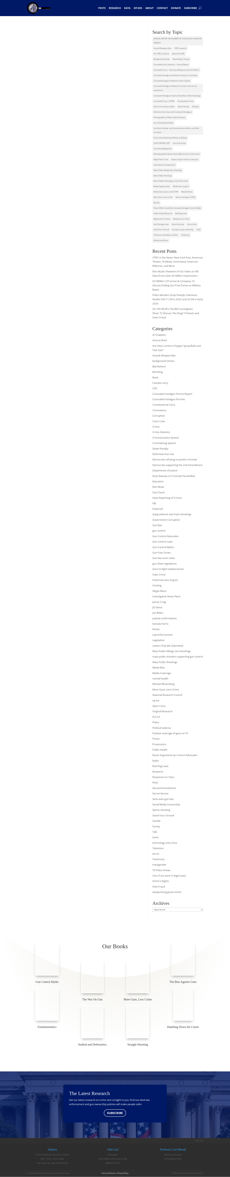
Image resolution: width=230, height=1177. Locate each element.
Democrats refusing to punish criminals (174, 459)
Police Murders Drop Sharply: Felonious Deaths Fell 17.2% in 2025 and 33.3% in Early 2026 (177, 299)
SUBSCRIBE (115, 1113)
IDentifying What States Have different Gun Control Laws (177, 154)
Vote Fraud (158, 886)
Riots (155, 782)
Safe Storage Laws (161, 224)
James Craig (159, 602)
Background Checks (162, 59)
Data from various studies (164, 106)
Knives (156, 629)
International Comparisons (164, 165)
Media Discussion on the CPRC (166, 192)
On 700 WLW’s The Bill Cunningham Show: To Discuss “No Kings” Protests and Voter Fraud (175, 313)
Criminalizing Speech (164, 443)
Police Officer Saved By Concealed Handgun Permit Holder (177, 208)
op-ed (155, 700)
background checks (163, 361)
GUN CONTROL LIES (162, 143)
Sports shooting (161, 810)
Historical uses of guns (165, 580)
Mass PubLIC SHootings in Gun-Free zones (171, 181)
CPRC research (180, 48)
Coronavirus (159, 410)
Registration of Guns (162, 219)
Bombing (157, 372)
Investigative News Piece (166, 596)
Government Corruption (166, 519)
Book (155, 377)
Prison (156, 738)
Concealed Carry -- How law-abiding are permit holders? (176, 70)
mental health (160, 678)
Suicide (156, 820)
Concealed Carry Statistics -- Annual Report (171, 64)
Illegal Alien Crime (161, 159)
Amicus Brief (159, 340)
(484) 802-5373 (113, 1163)
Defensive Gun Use (163, 454)
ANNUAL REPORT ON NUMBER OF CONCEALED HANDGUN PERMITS (178, 40)
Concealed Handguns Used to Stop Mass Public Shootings (177, 95)
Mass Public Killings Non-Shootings (168, 170)
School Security (178, 224)
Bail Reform (159, 366)
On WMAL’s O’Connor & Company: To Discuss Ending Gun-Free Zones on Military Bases (176, 285)
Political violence (161, 728)
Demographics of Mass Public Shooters (170, 117)
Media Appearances (162, 186)
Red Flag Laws (181, 213)
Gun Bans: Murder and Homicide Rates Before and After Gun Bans (176, 130)
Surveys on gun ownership (182, 229)
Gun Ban (157, 525)
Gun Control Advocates (165, 536)
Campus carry (160, 383)
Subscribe (190, 8)
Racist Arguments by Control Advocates (174, 755)
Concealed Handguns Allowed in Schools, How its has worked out (175, 88)
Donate (176, 8)
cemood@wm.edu (173, 1159)
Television (158, 848)
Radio (155, 760)
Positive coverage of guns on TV (170, 733)
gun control (158, 530)
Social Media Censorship (166, 804)
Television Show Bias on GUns (166, 235)
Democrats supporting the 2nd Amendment (177, 465)
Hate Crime (159, 574)
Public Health (159, 749)
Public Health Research (163, 213)
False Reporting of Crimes (167, 497)
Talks (198, 229)
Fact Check (158, 492)
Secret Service (160, 793)
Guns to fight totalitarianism (168, 569)
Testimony (185, 235)
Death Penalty (183, 106)
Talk (154, 831)
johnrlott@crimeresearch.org (112, 1159)
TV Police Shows (161, 870)
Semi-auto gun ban (163, 799)
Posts (102, 8)
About (149, 8)
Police (155, 722)
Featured (157, 508)
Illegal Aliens (159, 591)
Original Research (162, 711)
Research (115, 8)
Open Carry (159, 706)
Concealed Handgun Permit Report (172, 394)
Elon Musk (158, 486)
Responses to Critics (181, 219)
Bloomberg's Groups (181, 59)
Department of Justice (164, 470)
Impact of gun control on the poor (184, 159)
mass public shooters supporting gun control (177, 656)
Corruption (158, 415)
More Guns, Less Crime (163, 197)
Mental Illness (187, 192)
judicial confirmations (164, 618)
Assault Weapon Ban (164, 355)
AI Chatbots (159, 334)
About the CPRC (178, 53)
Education (158, 481)
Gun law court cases (163, 558)
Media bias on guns (181, 186)
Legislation (158, 640)
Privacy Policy (122, 1173)
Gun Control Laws (162, 541)
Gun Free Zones (161, 552)
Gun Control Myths (163, 547)
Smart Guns (192, 224)
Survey (156, 826)
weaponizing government (166, 892)
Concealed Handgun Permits (168, 399)
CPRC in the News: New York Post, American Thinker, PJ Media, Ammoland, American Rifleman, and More (177, 262)
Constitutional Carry (185, 101)
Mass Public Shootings (163, 175)
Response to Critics (163, 777)
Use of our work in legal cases (169, 875)
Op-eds (138, 8)
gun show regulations (164, 563)
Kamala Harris (160, 623)
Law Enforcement (162, 634)
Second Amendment (164, 788)
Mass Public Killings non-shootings (171, 651)
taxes (155, 837)
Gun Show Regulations (163, 148)
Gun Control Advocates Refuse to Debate (170, 137)
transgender (159, 864)
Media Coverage (161, 673)
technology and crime (164, 842)
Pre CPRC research (161, 53)
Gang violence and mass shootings (171, 514)
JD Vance (157, 607)
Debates (195, 106)
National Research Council (167, 695)
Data (127, 8)
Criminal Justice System (165, 437)
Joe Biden (157, 612)
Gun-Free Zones (179, 143)
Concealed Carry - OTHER (164, 101)
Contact (162, 8)
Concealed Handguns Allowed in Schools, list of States (175, 75)
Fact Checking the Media (164, 123)
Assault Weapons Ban (162, 48)
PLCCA (156, 717)
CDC (154, 388)
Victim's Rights (160, 881)
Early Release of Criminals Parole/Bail (173, 476)
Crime (155, 426)
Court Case (158, 421)
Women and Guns (161, 240)
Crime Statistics (161, 432)
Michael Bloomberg (163, 684)
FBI (154, 503)
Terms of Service (108, 1173)
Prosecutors (159, 744)
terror (155, 853)
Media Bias (158, 667)
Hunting (156, 585)
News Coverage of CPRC (185, 197)
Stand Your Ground (161, 229)
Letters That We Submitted (167, 645)
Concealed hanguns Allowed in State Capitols (172, 81)
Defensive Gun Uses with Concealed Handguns (173, 112)
